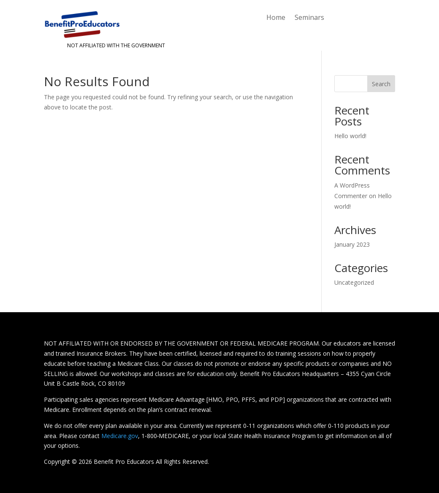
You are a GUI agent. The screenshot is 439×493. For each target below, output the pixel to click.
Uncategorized (354, 282)
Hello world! (350, 136)
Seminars (309, 18)
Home (275, 18)
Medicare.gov (119, 436)
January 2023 (352, 244)
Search (381, 84)
